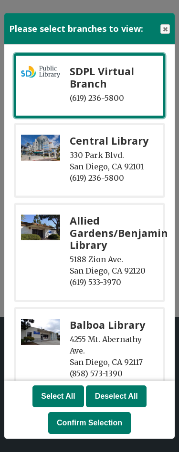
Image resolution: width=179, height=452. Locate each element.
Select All (58, 396)
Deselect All (116, 396)
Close (164, 29)
